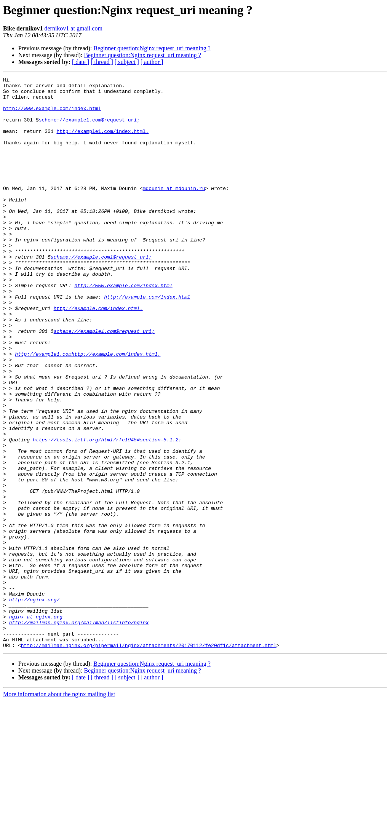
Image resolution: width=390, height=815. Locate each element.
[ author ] (152, 62)
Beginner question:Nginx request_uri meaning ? (151, 48)
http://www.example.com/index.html (52, 115)
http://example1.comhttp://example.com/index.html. (87, 409)
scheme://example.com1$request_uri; (101, 293)
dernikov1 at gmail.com (73, 28)
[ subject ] (127, 62)
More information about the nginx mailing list (59, 808)
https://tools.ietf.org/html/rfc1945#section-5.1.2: (107, 512)
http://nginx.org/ (34, 704)
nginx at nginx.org (35, 725)
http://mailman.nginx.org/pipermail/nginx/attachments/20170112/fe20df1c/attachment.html (149, 759)
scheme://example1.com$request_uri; (89, 128)
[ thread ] (102, 62)
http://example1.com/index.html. (102, 142)
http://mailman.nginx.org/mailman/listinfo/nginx (79, 732)
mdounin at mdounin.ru (174, 211)
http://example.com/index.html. (98, 355)
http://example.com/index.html (147, 341)
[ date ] (80, 62)
